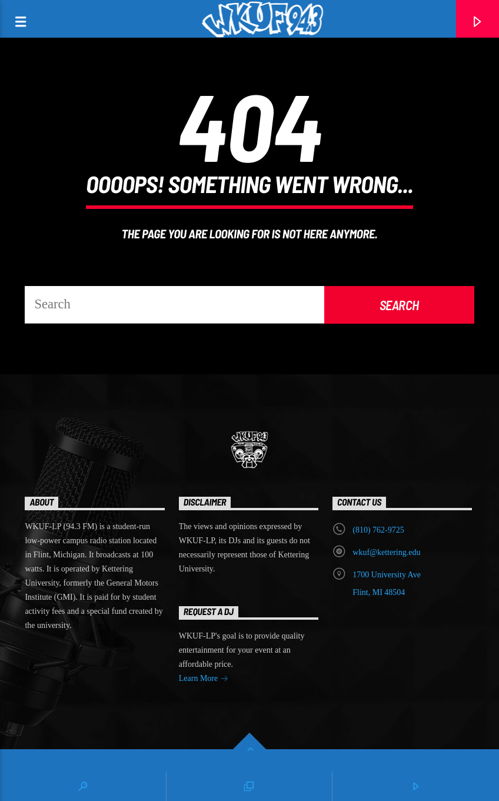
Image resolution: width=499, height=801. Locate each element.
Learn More (203, 679)
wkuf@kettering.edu (386, 552)
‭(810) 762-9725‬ (378, 530)
